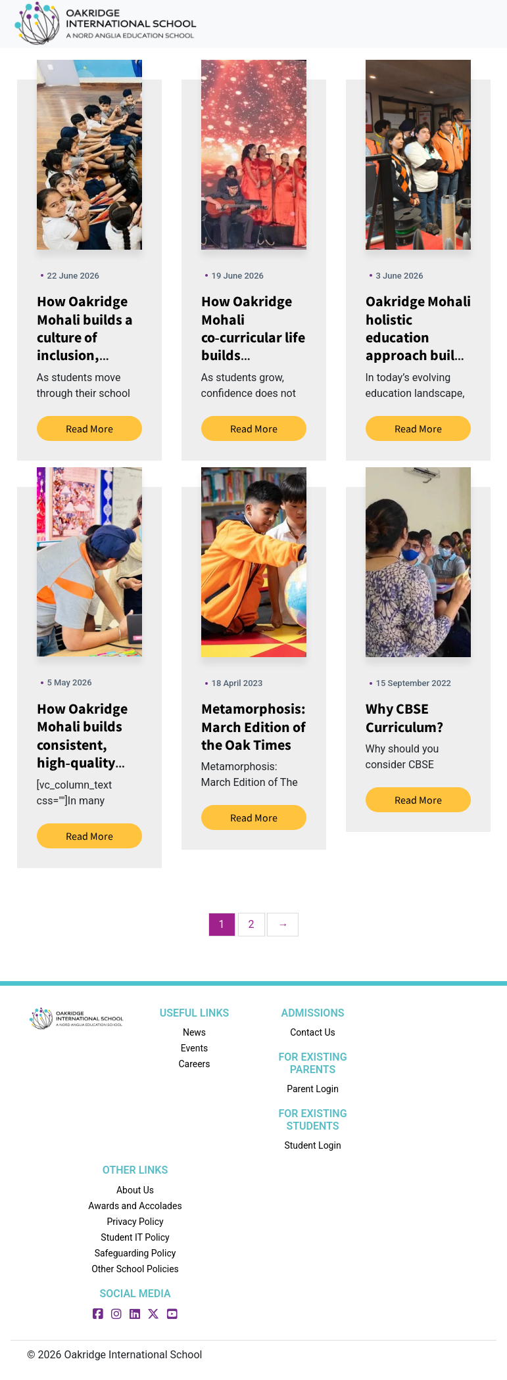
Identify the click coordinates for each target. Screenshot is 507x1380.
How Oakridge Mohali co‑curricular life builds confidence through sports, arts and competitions (253, 364)
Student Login (312, 1145)
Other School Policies (135, 1269)
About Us (135, 1190)
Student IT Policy (135, 1237)
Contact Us (312, 1032)
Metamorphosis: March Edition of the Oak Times (253, 726)
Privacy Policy (135, 1221)
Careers (194, 1064)
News (194, 1032)
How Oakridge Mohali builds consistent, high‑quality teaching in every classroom (89, 753)
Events (194, 1048)
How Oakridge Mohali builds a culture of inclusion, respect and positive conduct (89, 346)
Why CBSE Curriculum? (404, 717)
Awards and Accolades (134, 1206)
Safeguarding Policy (135, 1253)
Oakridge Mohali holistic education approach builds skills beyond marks (418, 346)
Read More (89, 428)
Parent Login (313, 1089)
